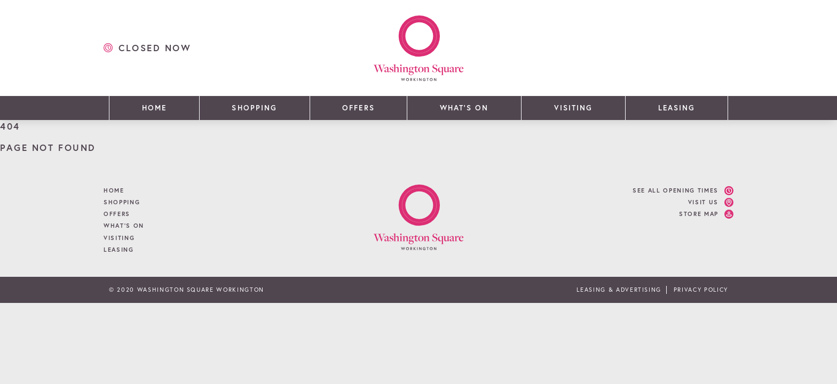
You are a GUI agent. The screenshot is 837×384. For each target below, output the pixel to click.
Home (154, 108)
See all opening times (675, 190)
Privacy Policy (701, 289)
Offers (358, 108)
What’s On (464, 108)
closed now (155, 48)
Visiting (573, 108)
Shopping (254, 108)
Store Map (698, 214)
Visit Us (703, 202)
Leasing (676, 108)
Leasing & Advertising (619, 289)
